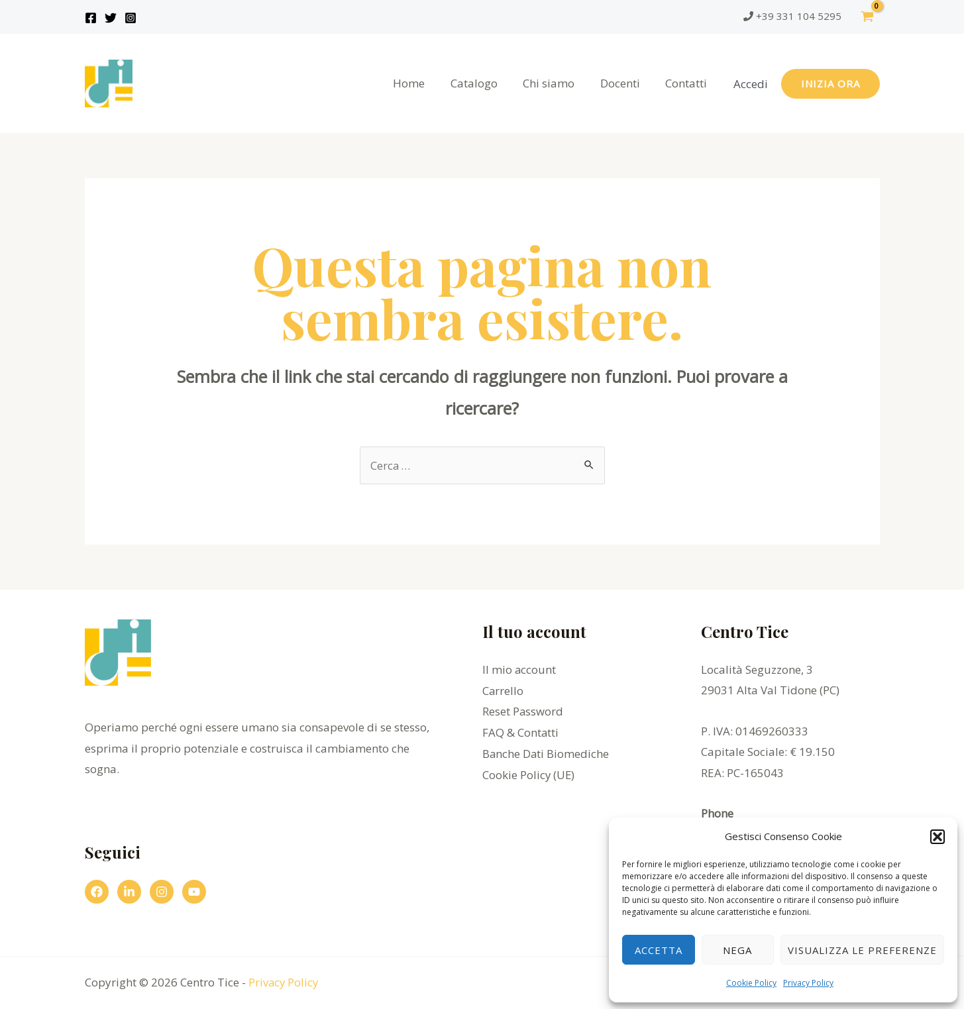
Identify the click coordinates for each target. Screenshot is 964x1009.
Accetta (658, 950)
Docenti (625, 83)
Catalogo (484, 83)
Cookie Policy (751, 982)
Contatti (688, 83)
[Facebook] (91, 18)
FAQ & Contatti (520, 731)
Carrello (503, 690)
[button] (937, 836)
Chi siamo (556, 83)
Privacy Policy (808, 982)
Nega (737, 950)
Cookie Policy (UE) (529, 774)
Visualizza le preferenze (862, 950)
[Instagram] (130, 18)
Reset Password (523, 711)
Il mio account (519, 669)
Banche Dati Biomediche (546, 753)
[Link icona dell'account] (750, 83)
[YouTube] (194, 892)
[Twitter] (111, 18)
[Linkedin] (129, 892)
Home (423, 83)
